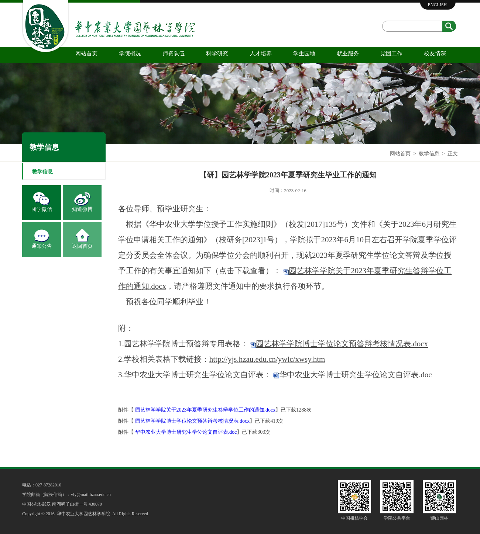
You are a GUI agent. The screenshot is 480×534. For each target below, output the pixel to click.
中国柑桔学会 (354, 518)
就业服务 (348, 53)
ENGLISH (437, 4)
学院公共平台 (397, 518)
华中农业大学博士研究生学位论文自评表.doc (355, 374)
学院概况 (130, 53)
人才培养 (261, 53)
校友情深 (435, 53)
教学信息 (429, 153)
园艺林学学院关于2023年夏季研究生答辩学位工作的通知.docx (205, 410)
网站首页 (86, 53)
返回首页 (82, 246)
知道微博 (82, 209)
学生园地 (304, 53)
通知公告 (41, 246)
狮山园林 (439, 518)
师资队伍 (173, 53)
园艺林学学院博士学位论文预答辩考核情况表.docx (192, 421)
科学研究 (217, 53)
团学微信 (41, 209)
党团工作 (391, 53)
